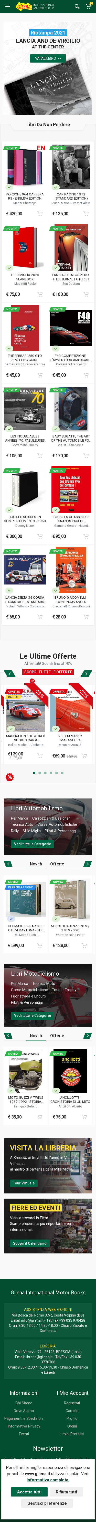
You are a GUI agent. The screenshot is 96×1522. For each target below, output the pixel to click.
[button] (34, 773)
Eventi (24, 1434)
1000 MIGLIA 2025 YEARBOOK (24, 277)
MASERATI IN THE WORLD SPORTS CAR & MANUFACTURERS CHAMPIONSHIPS (25, 738)
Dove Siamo (24, 1410)
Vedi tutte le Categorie (32, 844)
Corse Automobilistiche (57, 824)
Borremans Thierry (25, 445)
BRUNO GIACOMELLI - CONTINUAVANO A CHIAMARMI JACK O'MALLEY (71, 599)
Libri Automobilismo (37, 808)
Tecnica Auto (22, 824)
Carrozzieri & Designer (51, 818)
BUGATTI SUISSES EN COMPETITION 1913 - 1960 (25, 519)
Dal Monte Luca (25, 935)
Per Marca (19, 818)
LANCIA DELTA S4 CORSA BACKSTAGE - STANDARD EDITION (24, 599)
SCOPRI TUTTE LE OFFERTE (48, 672)
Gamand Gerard (65, 526)
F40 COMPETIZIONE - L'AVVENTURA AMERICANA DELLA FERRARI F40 (71, 358)
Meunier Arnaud (70, 745)
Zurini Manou (61, 203)
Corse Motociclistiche (29, 989)
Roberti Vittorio (17, 606)
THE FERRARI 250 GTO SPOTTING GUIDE (25, 358)
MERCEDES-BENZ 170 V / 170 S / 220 (70, 928)
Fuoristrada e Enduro (28, 996)
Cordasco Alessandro (30, 608)
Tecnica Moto (43, 983)
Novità (36, 864)
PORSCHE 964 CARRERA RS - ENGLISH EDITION (25, 196)
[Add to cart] (40, 213)
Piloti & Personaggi (61, 831)
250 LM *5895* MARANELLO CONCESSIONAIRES (70, 738)
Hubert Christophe (75, 527)
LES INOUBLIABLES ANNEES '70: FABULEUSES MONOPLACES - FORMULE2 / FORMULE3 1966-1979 (25, 438)
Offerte (57, 864)
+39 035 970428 (72, 1320)
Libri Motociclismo (35, 973)
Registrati (72, 1403)
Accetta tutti (29, 1492)
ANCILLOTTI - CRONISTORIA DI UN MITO (70, 1099)
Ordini (72, 1426)
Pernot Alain (81, 203)
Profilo (72, 1418)
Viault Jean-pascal (71, 445)
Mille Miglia (32, 831)
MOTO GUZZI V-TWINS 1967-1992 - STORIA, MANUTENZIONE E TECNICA (25, 1099)
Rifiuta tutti (66, 1492)
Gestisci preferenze (47, 1503)
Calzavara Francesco (71, 364)
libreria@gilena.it (39, 1357)
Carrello (72, 1410)
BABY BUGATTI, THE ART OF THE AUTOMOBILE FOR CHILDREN (71, 438)
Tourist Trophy (64, 989)
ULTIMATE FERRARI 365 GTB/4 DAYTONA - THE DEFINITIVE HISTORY (26, 928)
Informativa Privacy (24, 1426)
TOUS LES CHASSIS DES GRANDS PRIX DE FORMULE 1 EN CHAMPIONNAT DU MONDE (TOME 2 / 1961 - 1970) (71, 519)
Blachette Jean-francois (30, 746)
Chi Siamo (24, 1403)
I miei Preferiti (72, 1434)
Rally (15, 831)
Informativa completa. (48, 1479)
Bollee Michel (18, 745)
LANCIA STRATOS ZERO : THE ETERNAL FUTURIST (71, 277)
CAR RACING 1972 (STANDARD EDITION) (71, 196)
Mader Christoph (25, 203)
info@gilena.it (32, 1320)
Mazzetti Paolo (25, 284)
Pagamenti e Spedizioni (24, 1418)
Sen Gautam (71, 284)
